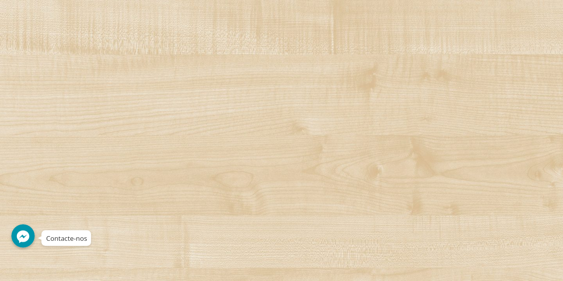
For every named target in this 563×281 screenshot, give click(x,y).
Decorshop (71, 14)
